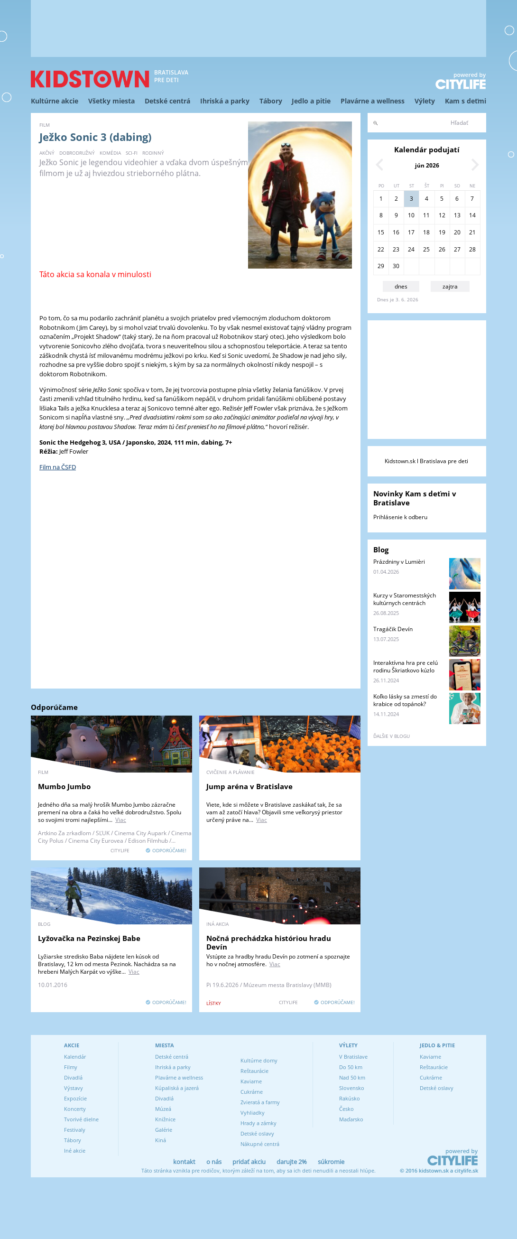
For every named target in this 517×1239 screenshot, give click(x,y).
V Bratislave (353, 1056)
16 (396, 232)
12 (442, 215)
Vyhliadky (252, 1112)
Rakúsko (349, 1098)
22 (381, 249)
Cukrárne (251, 1091)
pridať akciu (249, 1161)
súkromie (331, 1161)
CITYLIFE (120, 850)
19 (442, 232)
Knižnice (165, 1119)
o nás (214, 1161)
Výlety (425, 100)
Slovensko (351, 1087)
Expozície (75, 1098)
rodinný (153, 152)
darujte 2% (292, 1161)
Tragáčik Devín (393, 629)
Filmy (70, 1067)
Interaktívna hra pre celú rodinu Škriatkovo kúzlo (405, 666)
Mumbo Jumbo (64, 786)
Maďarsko (351, 1119)
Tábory (270, 100)
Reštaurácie (254, 1070)
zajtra (450, 286)
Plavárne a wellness (373, 100)
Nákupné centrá (259, 1143)
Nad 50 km (352, 1077)
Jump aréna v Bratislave (249, 786)
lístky (213, 1003)
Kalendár (75, 1056)
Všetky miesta (111, 100)
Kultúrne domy (258, 1060)
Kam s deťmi (465, 100)
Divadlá (73, 1077)
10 (411, 215)
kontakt (184, 1161)
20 (457, 232)
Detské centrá (167, 100)
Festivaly (74, 1129)
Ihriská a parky (224, 100)
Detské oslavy (257, 1133)
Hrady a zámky (258, 1123)
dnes (401, 286)
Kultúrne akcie (54, 100)
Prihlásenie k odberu (400, 517)
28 (472, 249)
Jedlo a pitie (311, 100)
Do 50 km (350, 1067)
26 (442, 249)
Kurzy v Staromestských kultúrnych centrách (404, 599)
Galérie (163, 1129)
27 (457, 249)
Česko (346, 1108)
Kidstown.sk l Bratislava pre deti (426, 461)
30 (396, 266)
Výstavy (73, 1087)
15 (381, 232)
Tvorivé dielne (81, 1119)
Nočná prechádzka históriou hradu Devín (268, 942)
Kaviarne (251, 1081)
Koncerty (75, 1108)
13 (457, 215)
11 (426, 215)
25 (426, 249)
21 (472, 232)
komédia (110, 152)
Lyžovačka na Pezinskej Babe (89, 938)
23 (396, 249)
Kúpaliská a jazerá (177, 1087)
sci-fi (132, 152)
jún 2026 (427, 165)
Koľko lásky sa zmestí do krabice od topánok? (405, 700)
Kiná (160, 1140)
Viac (120, 820)
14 (472, 215)
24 (411, 249)
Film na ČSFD (57, 467)
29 (381, 266)
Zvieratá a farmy (260, 1102)
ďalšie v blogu (391, 736)
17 (411, 232)
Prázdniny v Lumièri (399, 562)
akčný (47, 152)
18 (426, 232)
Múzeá (163, 1108)
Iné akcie (74, 1150)
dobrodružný (77, 152)
